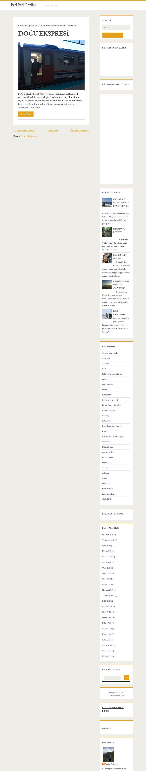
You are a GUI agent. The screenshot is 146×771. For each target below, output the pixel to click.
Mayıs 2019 (105, 569)
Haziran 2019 (105, 574)
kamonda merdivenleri (109, 390)
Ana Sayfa (51, 5)
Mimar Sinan (105, 431)
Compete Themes (57, 768)
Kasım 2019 (105, 591)
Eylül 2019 (104, 585)
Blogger (103, 677)
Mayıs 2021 (105, 619)
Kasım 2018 (105, 541)
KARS (113, 299)
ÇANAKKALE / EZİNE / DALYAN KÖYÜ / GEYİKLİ (121, 204)
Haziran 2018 (105, 519)
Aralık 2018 (104, 547)
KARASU (104, 405)
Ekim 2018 (104, 536)
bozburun (104, 353)
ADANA (103, 348)
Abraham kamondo (108, 337)
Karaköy (103, 400)
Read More (23, 114)
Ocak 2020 (104, 597)
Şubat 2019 (104, 558)
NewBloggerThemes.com (95, 768)
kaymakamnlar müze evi (110, 411)
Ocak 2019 (104, 552)
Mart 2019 (104, 563)
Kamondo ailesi (106, 395)
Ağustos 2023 (105, 630)
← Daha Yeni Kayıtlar (22, 130)
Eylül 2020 (104, 608)
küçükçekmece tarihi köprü (111, 421)
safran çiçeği (105, 442)
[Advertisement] (116, 141)
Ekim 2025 (104, 641)
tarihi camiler (105, 473)
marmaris (104, 426)
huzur (102, 374)
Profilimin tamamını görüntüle (113, 745)
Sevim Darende (51, 25)
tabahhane (104, 468)
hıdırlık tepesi (105, 369)
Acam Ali (104, 343)
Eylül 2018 (104, 530)
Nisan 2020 (105, 602)
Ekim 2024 (104, 635)
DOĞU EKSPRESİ (41, 34)
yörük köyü (104, 483)
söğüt (102, 463)
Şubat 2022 (104, 624)
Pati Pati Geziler (23, 5)
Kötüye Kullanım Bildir (114, 689)
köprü (102, 416)
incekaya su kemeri (108, 384)
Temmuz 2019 (106, 580)
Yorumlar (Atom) (27, 136)
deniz (102, 364)
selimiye (103, 452)
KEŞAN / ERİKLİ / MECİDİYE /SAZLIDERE (119, 276)
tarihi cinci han (106, 478)
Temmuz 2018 (106, 525)
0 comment (69, 25)
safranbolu (104, 447)
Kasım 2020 (105, 613)
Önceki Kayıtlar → (82, 130)
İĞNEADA (104, 379)
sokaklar (103, 457)
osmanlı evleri (106, 437)
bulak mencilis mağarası (110, 358)
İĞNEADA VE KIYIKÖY (121, 227)
